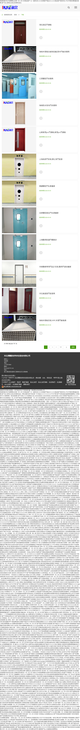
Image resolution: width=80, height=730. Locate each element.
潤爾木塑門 (26, 384)
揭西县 (5, 719)
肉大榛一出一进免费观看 (30, 719)
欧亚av (65, 721)
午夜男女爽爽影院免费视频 (46, 719)
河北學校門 (52, 382)
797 (61, 347)
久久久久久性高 (45, 727)
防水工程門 (33, 382)
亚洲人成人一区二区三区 (18, 717)
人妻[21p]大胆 (36, 727)
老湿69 (51, 723)
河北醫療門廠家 (17, 384)
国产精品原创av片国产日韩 (15, 725)
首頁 (15, 14)
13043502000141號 (11, 386)
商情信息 (49, 377)
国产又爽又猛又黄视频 (55, 725)
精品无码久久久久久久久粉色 (23, 723)
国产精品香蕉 (36, 723)
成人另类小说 (45, 723)
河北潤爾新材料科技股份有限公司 (24, 377)
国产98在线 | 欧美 (8, 723)
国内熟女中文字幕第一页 (54, 721)
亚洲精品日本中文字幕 (57, 727)
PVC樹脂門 (12, 382)
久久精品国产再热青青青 (15, 719)
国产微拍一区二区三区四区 (14, 721)
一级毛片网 (55, 717)
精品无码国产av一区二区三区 (39, 725)
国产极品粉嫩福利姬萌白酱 (24, 727)
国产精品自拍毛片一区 (29, 721)
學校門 (19, 382)
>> (56, 347)
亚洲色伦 (28, 717)
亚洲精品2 (27, 725)
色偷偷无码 (35, 717)
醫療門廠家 (25, 382)
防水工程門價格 (42, 382)
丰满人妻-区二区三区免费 (25, 729)
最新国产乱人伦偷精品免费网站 (48, 729)
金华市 (36, 729)
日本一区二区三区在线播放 (10, 729)
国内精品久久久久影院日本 (70, 725)
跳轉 (73, 347)
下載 (22, 14)
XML (43, 377)
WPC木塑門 (7, 384)
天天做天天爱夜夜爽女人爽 (62, 723)
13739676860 (7, 364)
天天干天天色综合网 (45, 717)
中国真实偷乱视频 (41, 721)
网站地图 (24, 394)
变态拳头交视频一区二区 (62, 719)
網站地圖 (38, 377)
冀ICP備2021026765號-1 (8, 375)
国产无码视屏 (63, 717)
